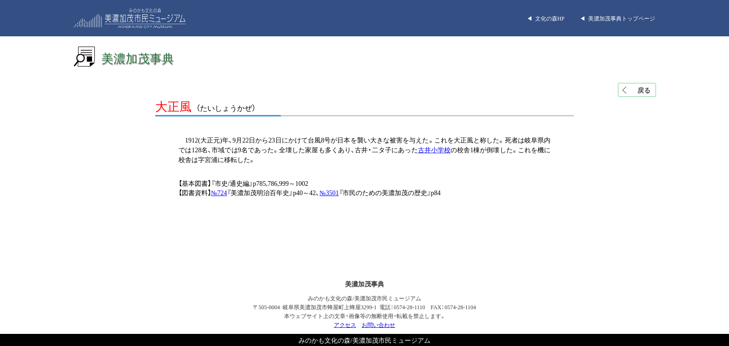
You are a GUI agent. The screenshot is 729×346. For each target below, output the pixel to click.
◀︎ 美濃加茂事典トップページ (617, 18)
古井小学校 (434, 149)
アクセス (345, 324)
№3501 (328, 192)
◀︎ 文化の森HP (545, 18)
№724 (219, 192)
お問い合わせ (378, 324)
